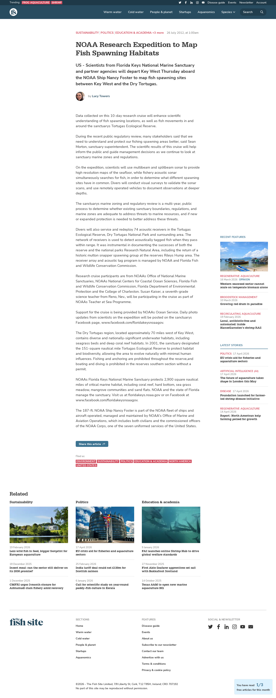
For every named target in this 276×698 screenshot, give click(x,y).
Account (261, 2)
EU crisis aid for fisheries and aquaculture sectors (240, 359)
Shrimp (57, 2)
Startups (185, 12)
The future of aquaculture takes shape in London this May (242, 379)
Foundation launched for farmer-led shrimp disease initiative (242, 397)
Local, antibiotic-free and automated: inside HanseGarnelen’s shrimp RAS (240, 324)
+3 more (158, 32)
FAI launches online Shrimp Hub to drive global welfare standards (170, 553)
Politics (107, 32)
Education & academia (133, 32)
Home (79, 626)
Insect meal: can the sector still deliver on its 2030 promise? (39, 569)
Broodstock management (238, 297)
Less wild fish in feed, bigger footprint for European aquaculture (38, 553)
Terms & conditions (154, 664)
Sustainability (87, 32)
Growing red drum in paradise (241, 304)
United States (86, 465)
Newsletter (246, 2)
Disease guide (216, 2)
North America (180, 461)
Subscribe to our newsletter (159, 645)
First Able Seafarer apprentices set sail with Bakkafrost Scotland (169, 569)
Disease (225, 391)
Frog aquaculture (35, 2)
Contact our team (152, 651)
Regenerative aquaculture (240, 276)
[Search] (253, 12)
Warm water (113, 12)
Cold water (136, 12)
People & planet (161, 12)
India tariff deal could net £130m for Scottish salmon (101, 569)
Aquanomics (206, 12)
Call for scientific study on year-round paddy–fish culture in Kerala (102, 586)
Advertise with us (153, 657)
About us (147, 638)
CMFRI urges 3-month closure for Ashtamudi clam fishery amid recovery (36, 586)
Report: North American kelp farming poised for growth (240, 417)
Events (232, 2)
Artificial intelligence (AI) (239, 371)
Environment (85, 461)
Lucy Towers (101, 96)
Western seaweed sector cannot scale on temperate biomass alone (244, 285)
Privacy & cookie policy (156, 670)
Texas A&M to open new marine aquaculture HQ (164, 586)
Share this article (92, 444)
